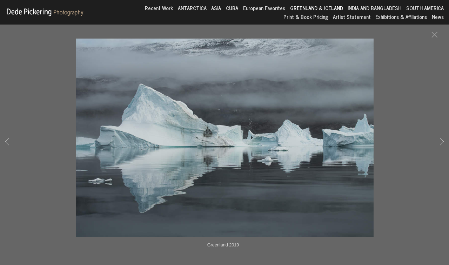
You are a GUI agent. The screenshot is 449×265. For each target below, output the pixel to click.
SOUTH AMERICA (425, 8)
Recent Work (159, 8)
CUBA (232, 8)
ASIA (216, 8)
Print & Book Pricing (305, 16)
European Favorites (264, 8)
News (438, 16)
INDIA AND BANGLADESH (374, 8)
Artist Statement (352, 16)
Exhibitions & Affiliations (401, 16)
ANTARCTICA (192, 8)
